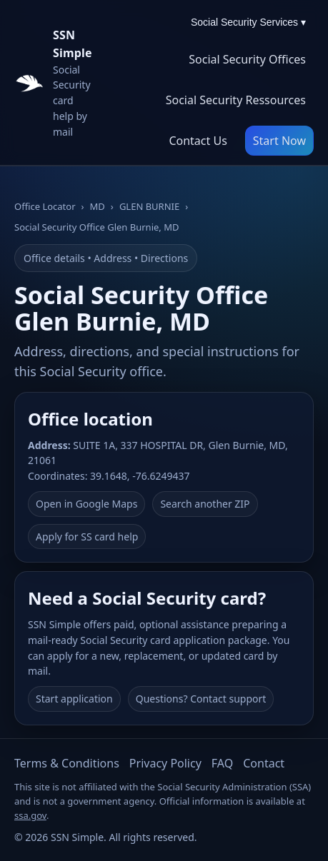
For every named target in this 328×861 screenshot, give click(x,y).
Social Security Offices (247, 59)
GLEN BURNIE (149, 206)
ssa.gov (30, 815)
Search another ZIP (204, 503)
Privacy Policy (165, 763)
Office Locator (45, 206)
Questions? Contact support (201, 698)
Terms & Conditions (66, 763)
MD (97, 206)
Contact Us (198, 140)
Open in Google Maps (86, 503)
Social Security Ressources (236, 100)
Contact (263, 763)
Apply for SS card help (87, 536)
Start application (74, 698)
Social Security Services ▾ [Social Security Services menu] (248, 22)
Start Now (279, 140)
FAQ (222, 763)
